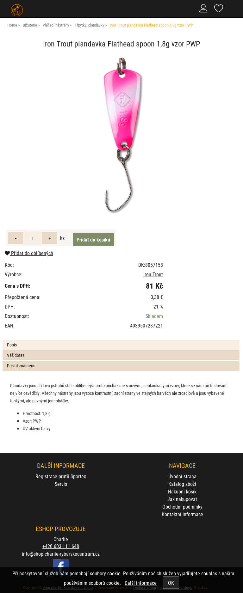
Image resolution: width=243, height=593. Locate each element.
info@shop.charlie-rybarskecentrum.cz (61, 553)
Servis (61, 483)
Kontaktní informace (182, 514)
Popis (12, 345)
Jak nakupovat (182, 499)
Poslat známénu (21, 366)
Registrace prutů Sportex (60, 476)
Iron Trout (153, 274)
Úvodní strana (182, 476)
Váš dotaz (15, 355)
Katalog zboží (182, 483)
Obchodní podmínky (182, 506)
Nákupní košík (182, 491)
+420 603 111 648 (60, 546)
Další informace (141, 582)
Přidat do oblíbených (29, 253)
